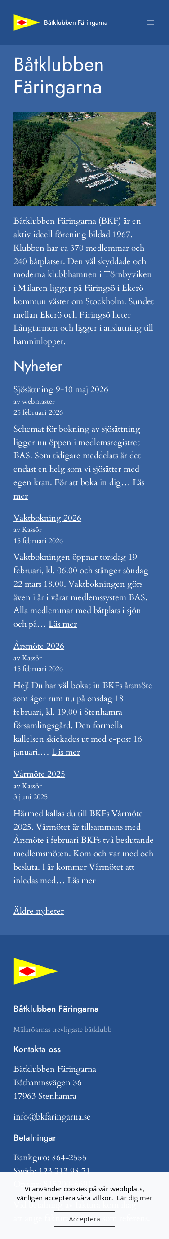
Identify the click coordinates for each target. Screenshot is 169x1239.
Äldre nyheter (38, 911)
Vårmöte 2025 (39, 774)
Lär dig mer (134, 1197)
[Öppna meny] (150, 22)
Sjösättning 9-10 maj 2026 (60, 389)
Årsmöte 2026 (38, 646)
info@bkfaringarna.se (52, 1117)
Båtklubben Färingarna (75, 22)
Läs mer (63, 624)
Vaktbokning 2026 (47, 518)
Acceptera (84, 1218)
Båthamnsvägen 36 (47, 1083)
